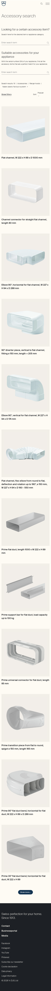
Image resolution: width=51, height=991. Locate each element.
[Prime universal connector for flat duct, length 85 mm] (25, 652)
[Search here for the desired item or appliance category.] (25, 42)
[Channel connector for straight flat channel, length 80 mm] (25, 192)
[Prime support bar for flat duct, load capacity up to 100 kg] (25, 587)
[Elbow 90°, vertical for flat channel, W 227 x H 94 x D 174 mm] (25, 388)
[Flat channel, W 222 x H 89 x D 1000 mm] (25, 130)
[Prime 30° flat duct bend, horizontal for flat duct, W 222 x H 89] (25, 848)
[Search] (48, 42)
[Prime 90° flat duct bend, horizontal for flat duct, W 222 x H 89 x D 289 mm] (25, 783)
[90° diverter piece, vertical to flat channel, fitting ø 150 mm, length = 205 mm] (25, 322)
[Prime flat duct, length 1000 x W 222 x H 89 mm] (25, 522)
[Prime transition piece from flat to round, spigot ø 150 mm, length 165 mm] (25, 718)
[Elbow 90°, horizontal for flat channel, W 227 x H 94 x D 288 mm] (25, 257)
